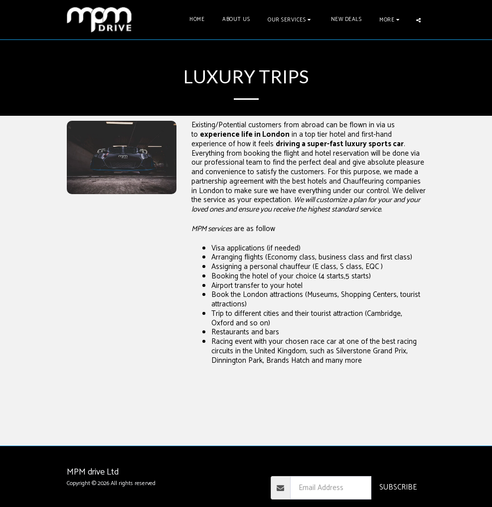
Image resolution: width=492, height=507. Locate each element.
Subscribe (398, 487)
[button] (290, 19)
